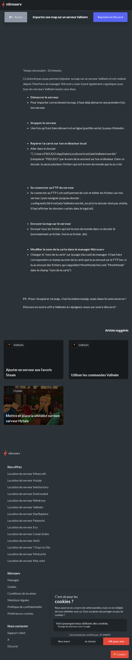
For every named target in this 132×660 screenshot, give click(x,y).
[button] (126, 5)
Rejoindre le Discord (110, 17)
